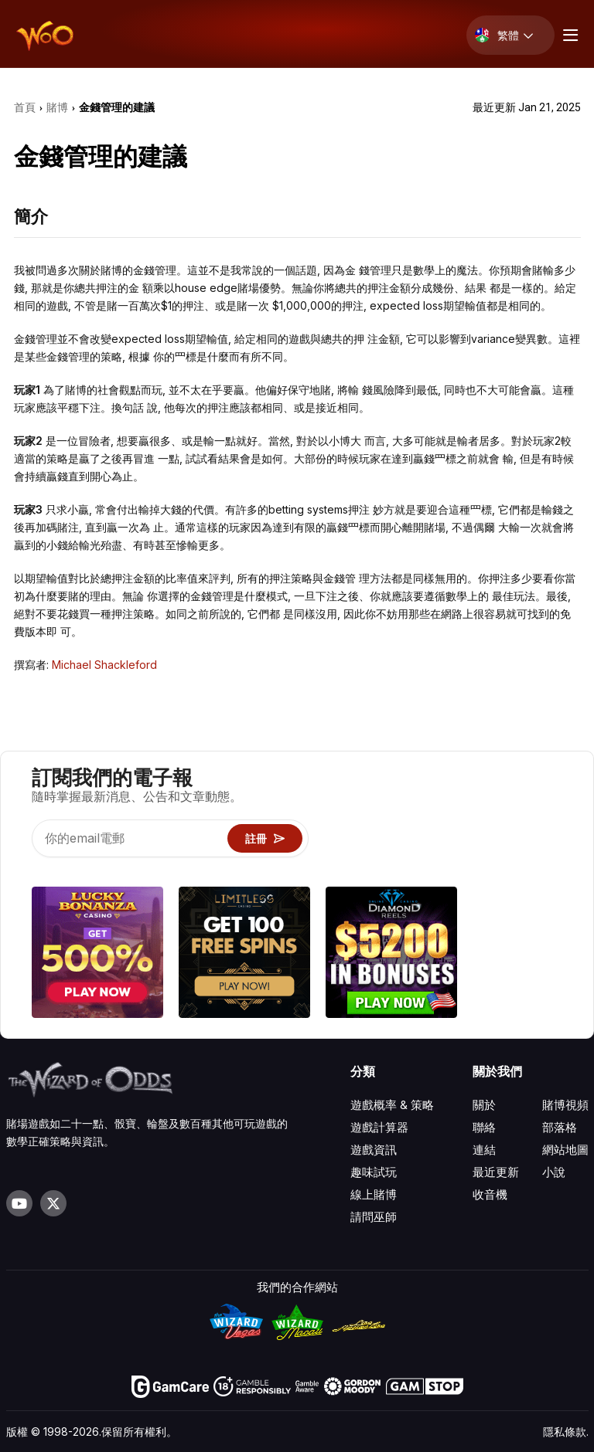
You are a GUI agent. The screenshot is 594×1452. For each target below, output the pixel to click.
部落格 (559, 1127)
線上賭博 (373, 1194)
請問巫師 (373, 1216)
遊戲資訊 (373, 1149)
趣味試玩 (373, 1172)
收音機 (490, 1194)
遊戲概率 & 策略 (392, 1104)
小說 (553, 1172)
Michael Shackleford (104, 664)
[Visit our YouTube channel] (19, 1203)
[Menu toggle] (568, 35)
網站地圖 (565, 1149)
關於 (484, 1104)
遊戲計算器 (379, 1127)
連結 (484, 1149)
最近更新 (496, 1172)
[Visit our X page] (53, 1203)
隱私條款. (566, 1431)
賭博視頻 (565, 1104)
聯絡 (484, 1127)
